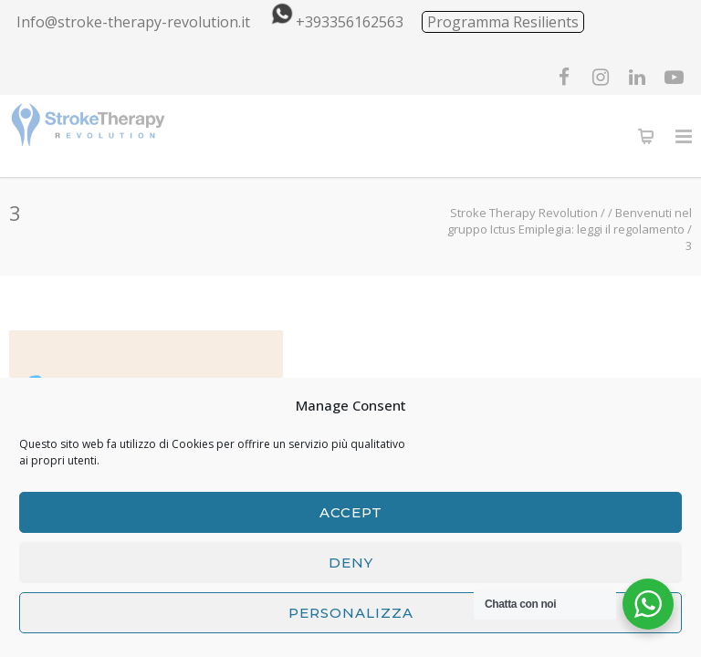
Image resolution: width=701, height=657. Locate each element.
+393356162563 (334, 22)
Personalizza (350, 612)
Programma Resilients (503, 22)
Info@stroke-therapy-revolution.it (133, 22)
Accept (350, 512)
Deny (351, 562)
